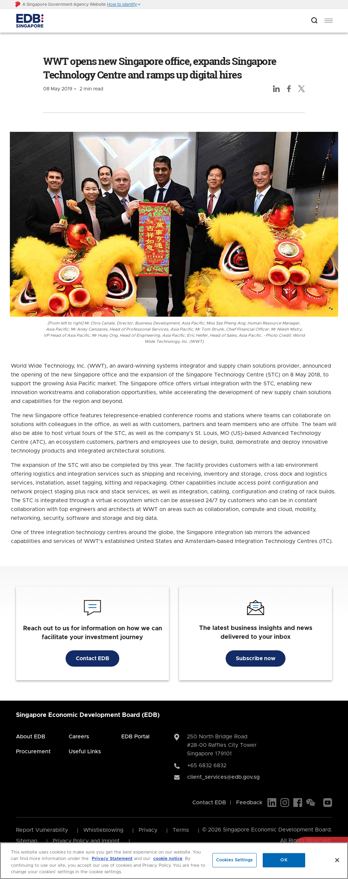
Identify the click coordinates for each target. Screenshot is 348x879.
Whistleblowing (103, 830)
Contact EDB (92, 658)
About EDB (30, 736)
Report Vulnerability (42, 830)
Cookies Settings (234, 860)
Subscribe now (255, 658)
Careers (79, 736)
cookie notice (167, 859)
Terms (181, 830)
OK (283, 860)
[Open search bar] (314, 20)
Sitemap (26, 841)
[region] (174, 860)
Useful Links (85, 751)
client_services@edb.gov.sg (223, 777)
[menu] (328, 20)
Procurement (33, 751)
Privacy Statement (112, 859)
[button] (124, 4)
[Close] (337, 859)
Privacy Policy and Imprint (86, 841)
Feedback (249, 802)
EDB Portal (135, 736)
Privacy (148, 830)
